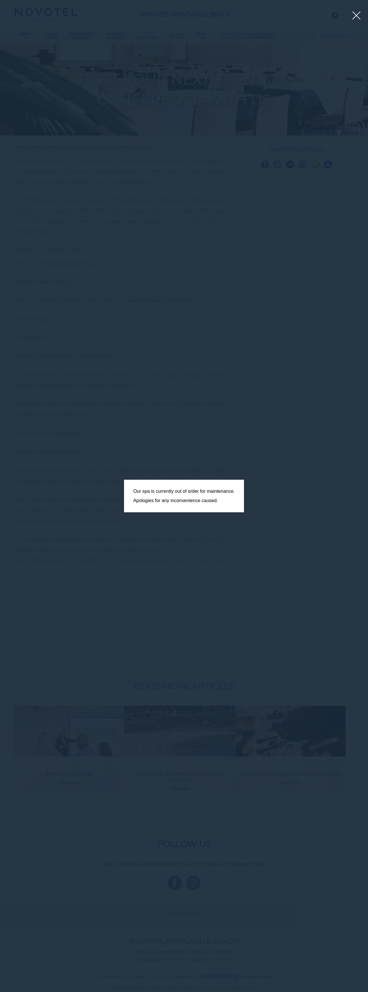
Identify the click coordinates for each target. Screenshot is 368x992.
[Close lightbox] (356, 16)
